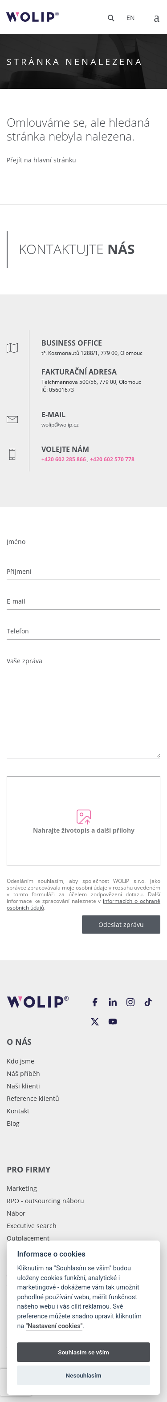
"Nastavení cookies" (54, 1326)
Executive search (32, 1225)
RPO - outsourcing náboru (45, 1201)
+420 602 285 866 (63, 459)
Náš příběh (23, 1073)
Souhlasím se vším (83, 1352)
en (130, 17)
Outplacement (28, 1238)
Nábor (16, 1213)
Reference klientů (33, 1098)
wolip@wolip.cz (60, 424)
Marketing (22, 1188)
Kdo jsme (20, 1061)
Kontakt (18, 1111)
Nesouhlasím (83, 1375)
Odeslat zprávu (121, 924)
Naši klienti (23, 1086)
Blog (13, 1123)
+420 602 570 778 (112, 459)
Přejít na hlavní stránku (41, 160)
